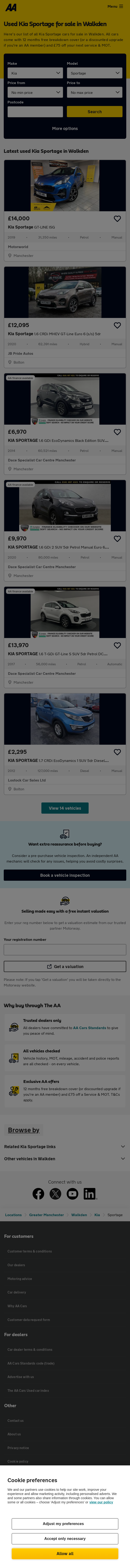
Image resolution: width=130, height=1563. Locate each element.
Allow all (65, 1553)
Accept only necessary (65, 1539)
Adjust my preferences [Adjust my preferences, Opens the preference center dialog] (63, 1524)
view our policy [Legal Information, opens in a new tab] (101, 1502)
